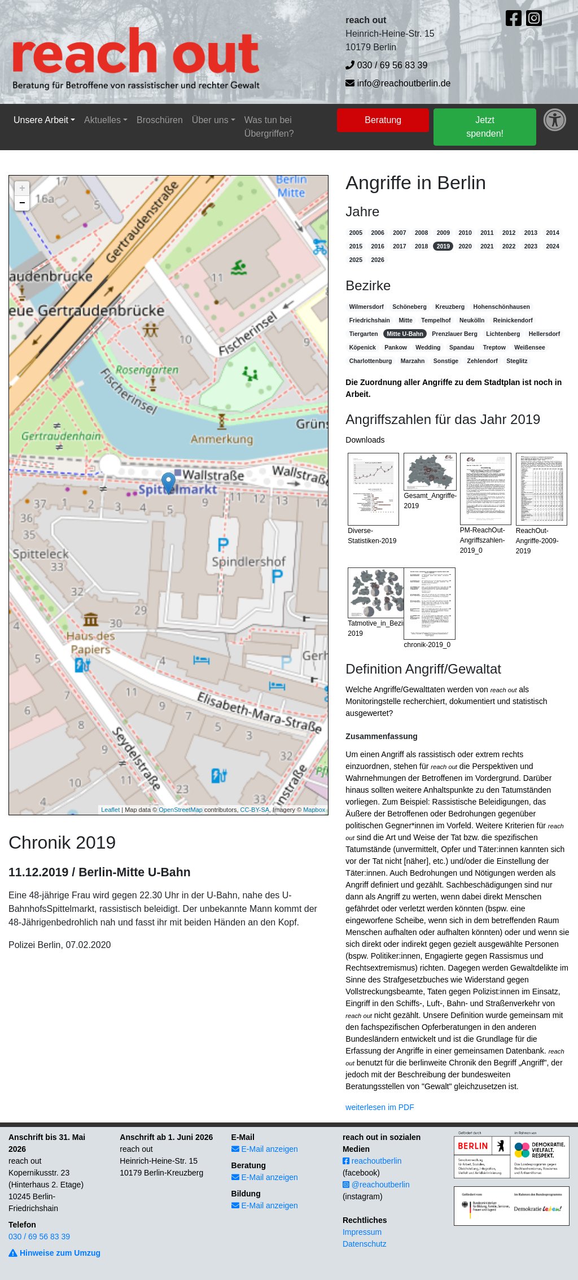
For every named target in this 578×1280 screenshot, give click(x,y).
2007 (399, 232)
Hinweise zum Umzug (54, 1252)
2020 (464, 246)
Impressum (362, 1232)
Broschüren (160, 120)
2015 (355, 246)
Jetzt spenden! (484, 126)
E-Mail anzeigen (264, 1149)
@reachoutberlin (376, 1184)
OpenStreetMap (181, 809)
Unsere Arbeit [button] (41, 120)
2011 (486, 232)
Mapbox (314, 809)
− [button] (22, 203)
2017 (399, 246)
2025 (355, 259)
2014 (552, 232)
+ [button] (22, 188)
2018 (421, 246)
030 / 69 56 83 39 (386, 65)
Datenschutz (365, 1243)
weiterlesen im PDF (379, 1107)
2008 (421, 232)
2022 (508, 246)
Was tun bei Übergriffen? (269, 126)
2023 (530, 246)
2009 (443, 232)
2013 (530, 232)
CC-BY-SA (255, 809)
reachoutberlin (372, 1160)
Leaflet (110, 809)
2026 (377, 259)
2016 (377, 246)
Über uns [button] (210, 120)
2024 (552, 246)
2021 (486, 246)
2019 (443, 246)
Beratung (383, 120)
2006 (377, 232)
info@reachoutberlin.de (397, 83)
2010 (464, 232)
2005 (355, 232)
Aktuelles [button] (102, 120)
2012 (508, 232)
